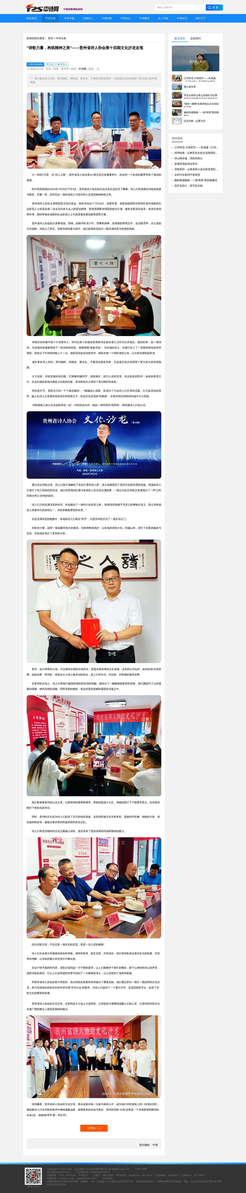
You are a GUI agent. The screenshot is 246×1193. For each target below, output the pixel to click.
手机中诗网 (141, 1169)
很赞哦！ (93, 1128)
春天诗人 (62, 64)
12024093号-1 (63, 1172)
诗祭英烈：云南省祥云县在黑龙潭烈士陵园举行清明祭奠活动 (209, 169)
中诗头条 (61, 38)
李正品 (50, 64)
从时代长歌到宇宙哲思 (187, 174)
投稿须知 (108, 1178)
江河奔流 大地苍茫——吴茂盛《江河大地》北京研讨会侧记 (208, 147)
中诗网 (82, 68)
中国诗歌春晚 (35, 64)
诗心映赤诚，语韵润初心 (188, 158)
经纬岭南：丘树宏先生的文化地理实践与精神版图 (202, 152)
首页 (50, 38)
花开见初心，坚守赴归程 (188, 185)
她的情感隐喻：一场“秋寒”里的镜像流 (195, 180)
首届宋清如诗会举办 (185, 163)
